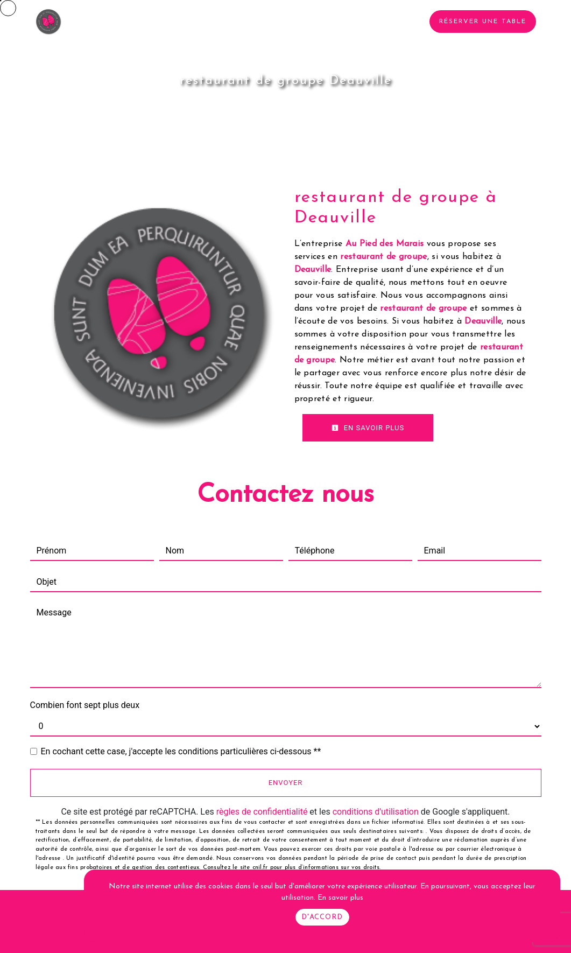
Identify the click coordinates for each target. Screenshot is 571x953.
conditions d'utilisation (376, 812)
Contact (381, 21)
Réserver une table (482, 21)
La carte (279, 21)
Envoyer (286, 783)
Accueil (98, 21)
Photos (330, 21)
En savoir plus (368, 428)
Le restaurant (161, 21)
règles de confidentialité (262, 812)
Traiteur (226, 21)
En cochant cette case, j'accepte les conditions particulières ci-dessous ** (181, 751)
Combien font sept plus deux (85, 705)
